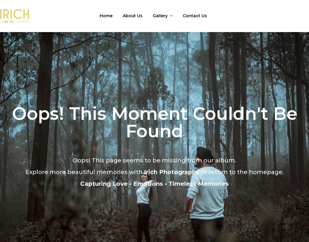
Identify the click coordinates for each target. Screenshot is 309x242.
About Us (133, 15)
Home (106, 15)
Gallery (160, 15)
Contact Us (195, 15)
